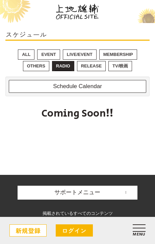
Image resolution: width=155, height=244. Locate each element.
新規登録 (28, 230)
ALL (26, 54)
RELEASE (91, 65)
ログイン (74, 230)
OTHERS (36, 65)
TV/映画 (120, 65)
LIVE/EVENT (80, 54)
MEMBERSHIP (118, 54)
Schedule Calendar (77, 86)
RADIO (63, 65)
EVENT (48, 54)
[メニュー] (139, 230)
